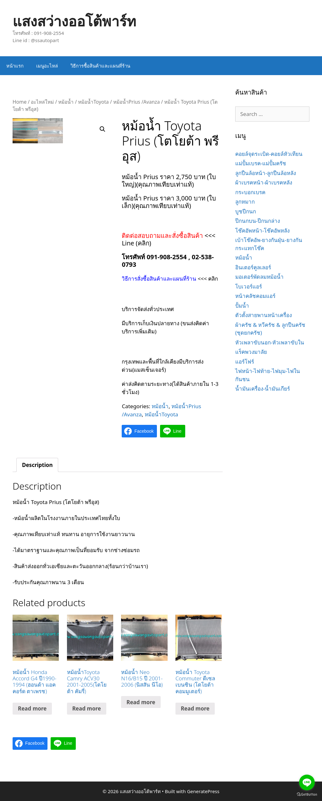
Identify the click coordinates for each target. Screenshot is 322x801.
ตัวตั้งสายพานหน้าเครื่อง (263, 315)
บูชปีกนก (245, 211)
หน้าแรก (15, 66)
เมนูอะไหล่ (47, 66)
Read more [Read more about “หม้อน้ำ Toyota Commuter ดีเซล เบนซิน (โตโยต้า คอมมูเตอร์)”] (195, 708)
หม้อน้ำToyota (93, 101)
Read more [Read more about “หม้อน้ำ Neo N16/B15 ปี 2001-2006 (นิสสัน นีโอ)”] (140, 702)
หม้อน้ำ (66, 101)
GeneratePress (203, 791)
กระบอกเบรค (250, 192)
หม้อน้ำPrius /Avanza (136, 101)
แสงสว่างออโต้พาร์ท (74, 20)
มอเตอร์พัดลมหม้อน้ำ (259, 276)
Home (19, 101)
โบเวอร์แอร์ (248, 286)
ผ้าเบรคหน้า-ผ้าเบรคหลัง (263, 182)
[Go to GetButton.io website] (307, 795)
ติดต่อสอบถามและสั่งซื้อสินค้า (163, 235)
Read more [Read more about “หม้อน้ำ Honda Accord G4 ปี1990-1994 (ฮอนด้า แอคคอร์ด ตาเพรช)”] (32, 708)
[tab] (37, 465)
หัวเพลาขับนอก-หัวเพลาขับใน (269, 342)
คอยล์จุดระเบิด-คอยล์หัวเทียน (269, 153)
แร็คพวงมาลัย (251, 351)
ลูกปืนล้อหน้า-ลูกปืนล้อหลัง (265, 173)
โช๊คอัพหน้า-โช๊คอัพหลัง (262, 230)
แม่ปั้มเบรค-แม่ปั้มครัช (260, 163)
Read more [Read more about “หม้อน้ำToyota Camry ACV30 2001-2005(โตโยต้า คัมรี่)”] (86, 708)
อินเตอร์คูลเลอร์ (253, 267)
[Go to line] (307, 782)
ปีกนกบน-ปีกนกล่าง (257, 220)
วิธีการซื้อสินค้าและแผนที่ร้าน (100, 66)
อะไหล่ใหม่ (42, 101)
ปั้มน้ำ (242, 305)
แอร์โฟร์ (244, 361)
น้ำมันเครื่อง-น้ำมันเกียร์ (262, 388)
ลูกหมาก (245, 201)
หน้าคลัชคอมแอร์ (255, 295)
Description (37, 465)
